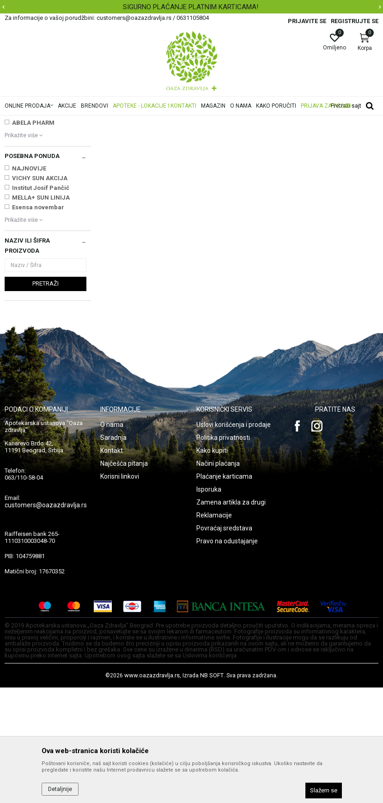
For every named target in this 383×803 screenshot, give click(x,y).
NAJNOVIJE (29, 283)
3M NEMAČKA (32, 209)
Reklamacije (214, 630)
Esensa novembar (38, 322)
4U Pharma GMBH (38, 218)
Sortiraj (317, 136)
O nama (111, 540)
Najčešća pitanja (124, 579)
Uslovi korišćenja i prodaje (233, 540)
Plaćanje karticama (224, 592)
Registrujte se (354, 21)
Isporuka (208, 604)
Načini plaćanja (218, 579)
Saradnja (113, 553)
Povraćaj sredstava (224, 643)
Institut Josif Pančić (40, 303)
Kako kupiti (212, 566)
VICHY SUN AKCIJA (39, 293)
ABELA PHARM (33, 238)
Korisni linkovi (119, 592)
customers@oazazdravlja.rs (46, 620)
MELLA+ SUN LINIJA (41, 313)
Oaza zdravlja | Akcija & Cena (42, 121)
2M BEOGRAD (31, 199)
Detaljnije (60, 789)
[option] (191, 7)
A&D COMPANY (34, 228)
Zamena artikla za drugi (231, 617)
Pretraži (45, 398)
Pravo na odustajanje (227, 656)
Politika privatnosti (223, 553)
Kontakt (111, 566)
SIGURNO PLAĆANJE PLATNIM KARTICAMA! (190, 7)
